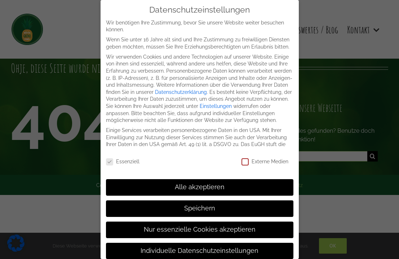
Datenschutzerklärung (181, 92)
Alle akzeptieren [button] (200, 187)
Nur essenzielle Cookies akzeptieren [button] (200, 229)
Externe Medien (264, 161)
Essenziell (122, 161)
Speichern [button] (199, 208)
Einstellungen (216, 106)
